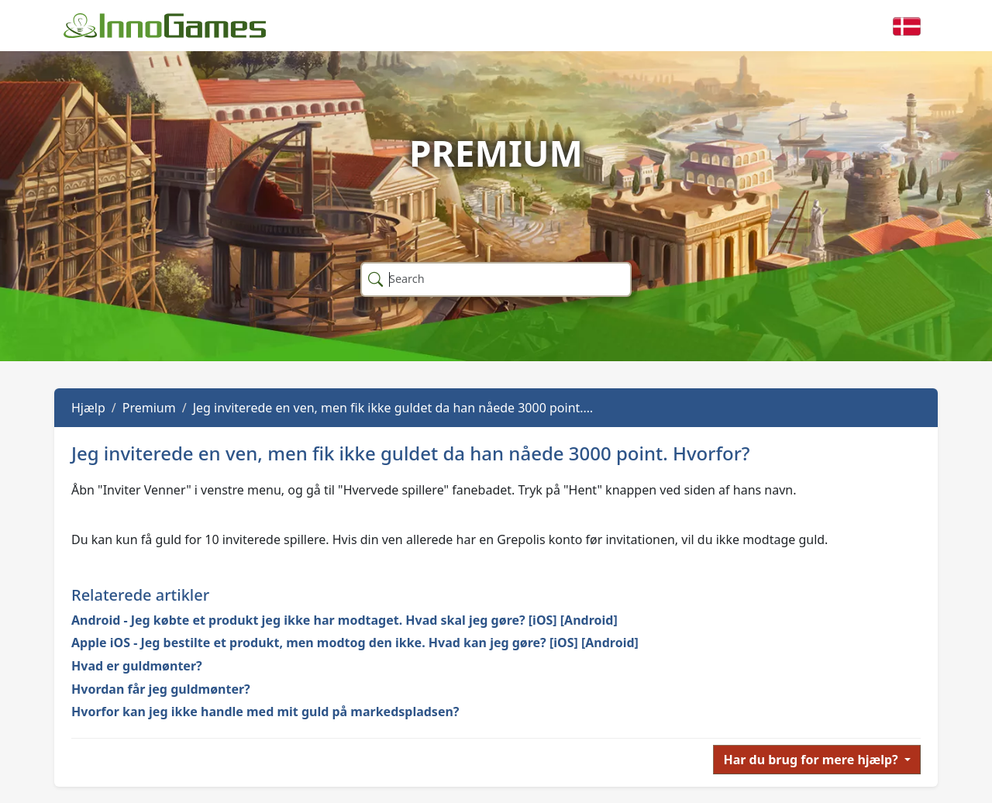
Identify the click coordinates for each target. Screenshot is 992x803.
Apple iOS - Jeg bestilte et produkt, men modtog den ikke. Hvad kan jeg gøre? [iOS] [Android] (355, 642)
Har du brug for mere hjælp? (812, 759)
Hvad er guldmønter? (136, 665)
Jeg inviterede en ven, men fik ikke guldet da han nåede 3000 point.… (393, 407)
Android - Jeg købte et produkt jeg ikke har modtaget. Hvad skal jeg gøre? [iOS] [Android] (344, 620)
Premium (149, 407)
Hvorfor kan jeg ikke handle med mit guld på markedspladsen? (265, 711)
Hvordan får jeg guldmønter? (160, 689)
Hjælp (88, 407)
